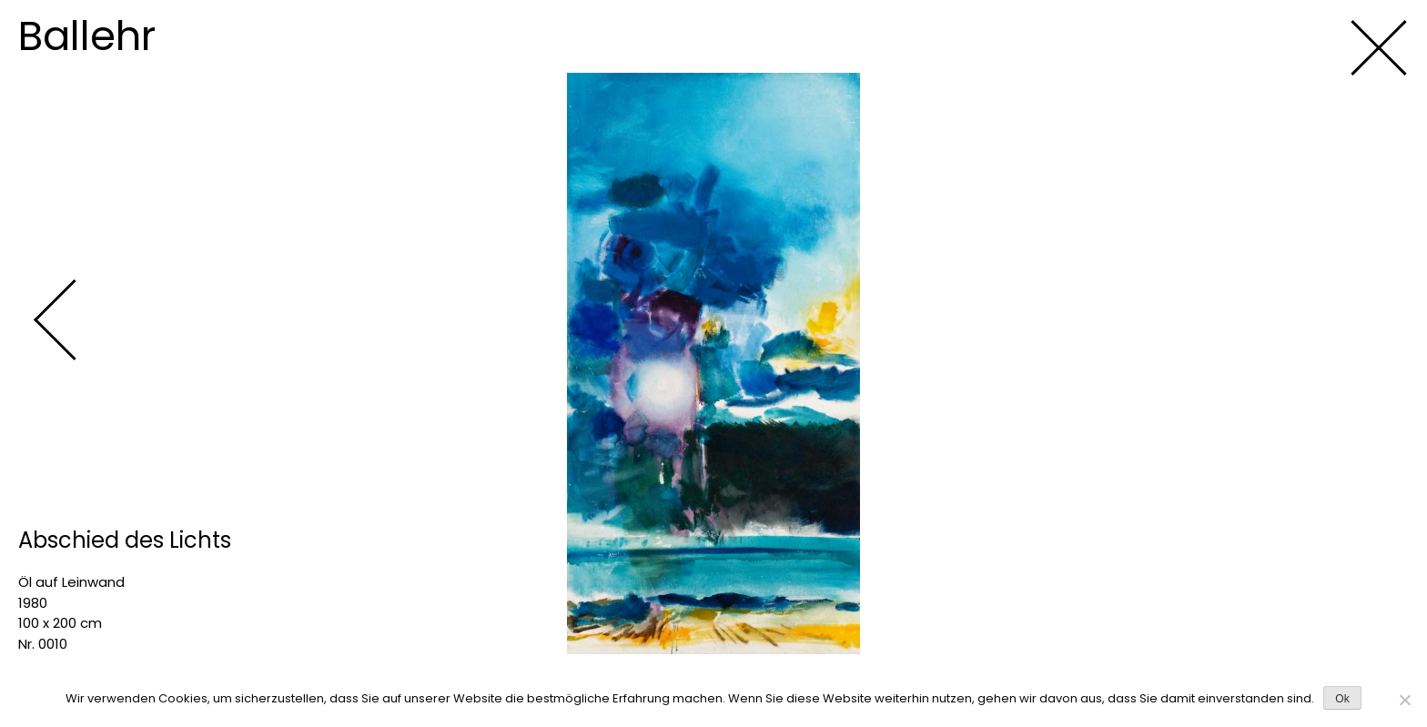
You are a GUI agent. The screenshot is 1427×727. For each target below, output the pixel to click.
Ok (1342, 698)
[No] (1404, 700)
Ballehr (87, 36)
